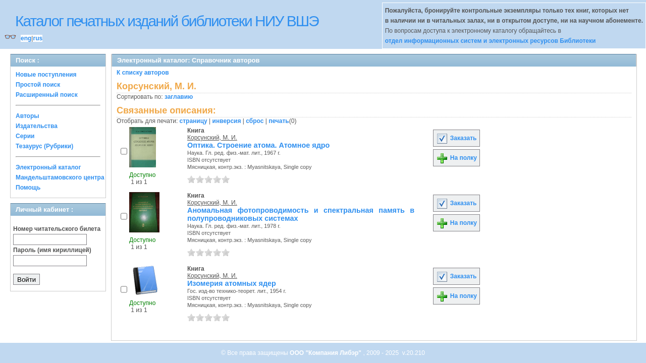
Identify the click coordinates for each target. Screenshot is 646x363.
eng (26, 38)
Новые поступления (46, 74)
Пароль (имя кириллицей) (52, 250)
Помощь (28, 187)
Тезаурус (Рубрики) (44, 146)
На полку (456, 157)
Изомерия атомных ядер (231, 283)
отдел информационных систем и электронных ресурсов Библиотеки (490, 40)
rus (37, 38)
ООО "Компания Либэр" (326, 352)
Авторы (27, 115)
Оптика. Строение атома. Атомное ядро (258, 145)
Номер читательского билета (56, 228)
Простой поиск (38, 84)
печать (278, 121)
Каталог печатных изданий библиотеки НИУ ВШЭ (166, 21)
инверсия (226, 121)
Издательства (37, 126)
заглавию (179, 96)
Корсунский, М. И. (212, 137)
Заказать (456, 138)
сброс (254, 121)
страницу (193, 121)
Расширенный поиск (47, 94)
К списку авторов (143, 72)
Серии (25, 136)
